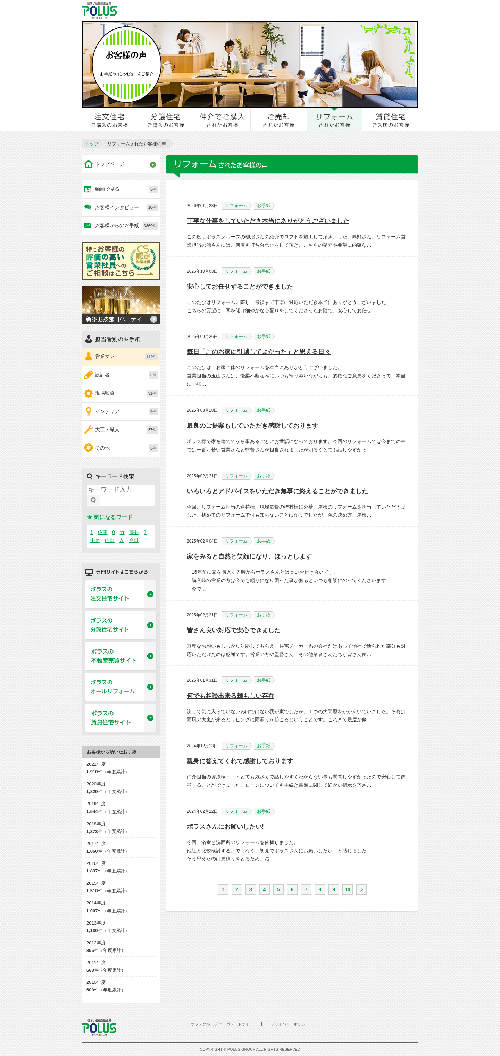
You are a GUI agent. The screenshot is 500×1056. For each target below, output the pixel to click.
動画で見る (126, 189)
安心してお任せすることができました (240, 286)
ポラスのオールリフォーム (121, 687)
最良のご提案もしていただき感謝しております (252, 425)
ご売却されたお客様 (279, 119)
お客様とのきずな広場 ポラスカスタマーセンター (178, 10)
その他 (126, 448)
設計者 (126, 375)
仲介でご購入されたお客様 (222, 119)
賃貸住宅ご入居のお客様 (390, 119)
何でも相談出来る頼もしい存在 (230, 695)
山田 (110, 540)
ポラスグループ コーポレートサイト (222, 1024)
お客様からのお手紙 (126, 226)
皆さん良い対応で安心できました (234, 630)
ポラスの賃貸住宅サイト (121, 718)
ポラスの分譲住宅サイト (121, 625)
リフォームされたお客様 (334, 119)
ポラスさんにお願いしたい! (225, 826)
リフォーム (238, 206)
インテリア (126, 411)
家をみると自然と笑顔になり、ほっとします (249, 556)
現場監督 (126, 393)
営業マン (126, 356)
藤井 (134, 532)
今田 (134, 540)
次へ (361, 889)
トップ (92, 143)
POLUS (99, 1027)
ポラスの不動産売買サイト (121, 656)
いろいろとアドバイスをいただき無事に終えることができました (277, 491)
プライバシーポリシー (290, 1024)
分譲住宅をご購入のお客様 (166, 119)
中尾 (95, 540)
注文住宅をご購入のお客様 (110, 119)
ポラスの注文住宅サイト (121, 594)
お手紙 (266, 206)
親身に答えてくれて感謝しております (240, 761)
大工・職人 (126, 430)
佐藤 (102, 532)
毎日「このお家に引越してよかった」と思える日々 (259, 351)
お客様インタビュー (126, 207)
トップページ (109, 164)
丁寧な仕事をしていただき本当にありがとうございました (268, 221)
